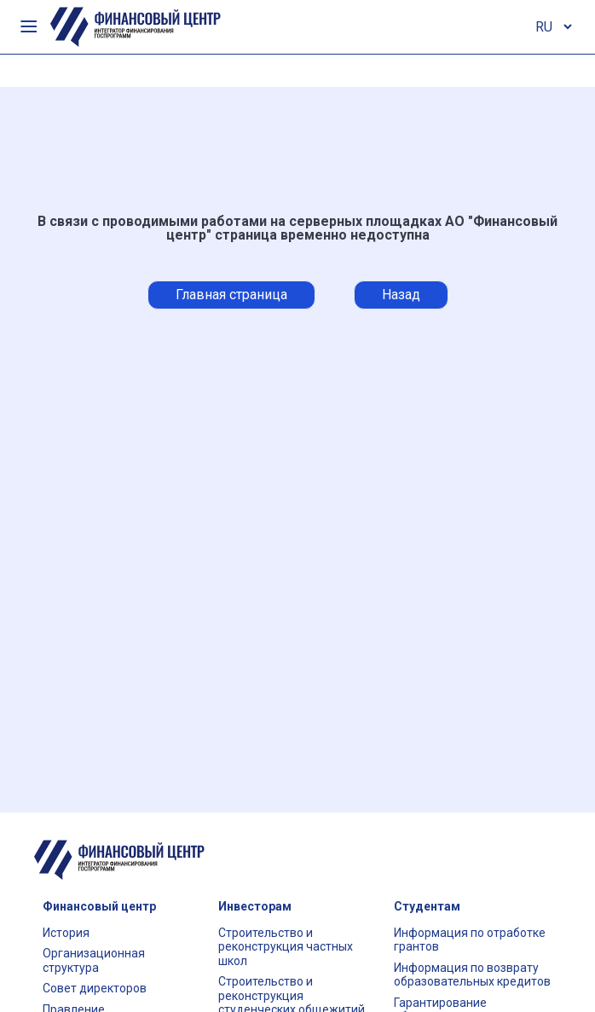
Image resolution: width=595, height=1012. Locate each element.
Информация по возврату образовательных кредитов (472, 975)
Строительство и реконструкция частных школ (285, 947)
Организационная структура (94, 960)
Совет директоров (95, 988)
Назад (401, 294)
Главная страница (231, 294)
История (66, 933)
